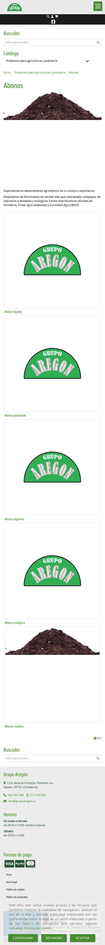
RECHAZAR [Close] (54, 938)
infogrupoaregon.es (22, 801)
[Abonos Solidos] (52, 674)
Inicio (9, 874)
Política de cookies (38, 928)
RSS (97, 738)
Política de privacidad (17, 897)
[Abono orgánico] (52, 467)
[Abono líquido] (52, 260)
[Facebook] (53, 22)
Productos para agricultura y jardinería (31, 61)
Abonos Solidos (14, 726)
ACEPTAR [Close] (82, 938)
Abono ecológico (14, 622)
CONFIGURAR (23, 938)
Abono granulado (15, 415)
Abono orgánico (14, 519)
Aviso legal (11, 882)
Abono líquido (13, 312)
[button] (52, 17)
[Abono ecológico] (52, 571)
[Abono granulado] (52, 363)
